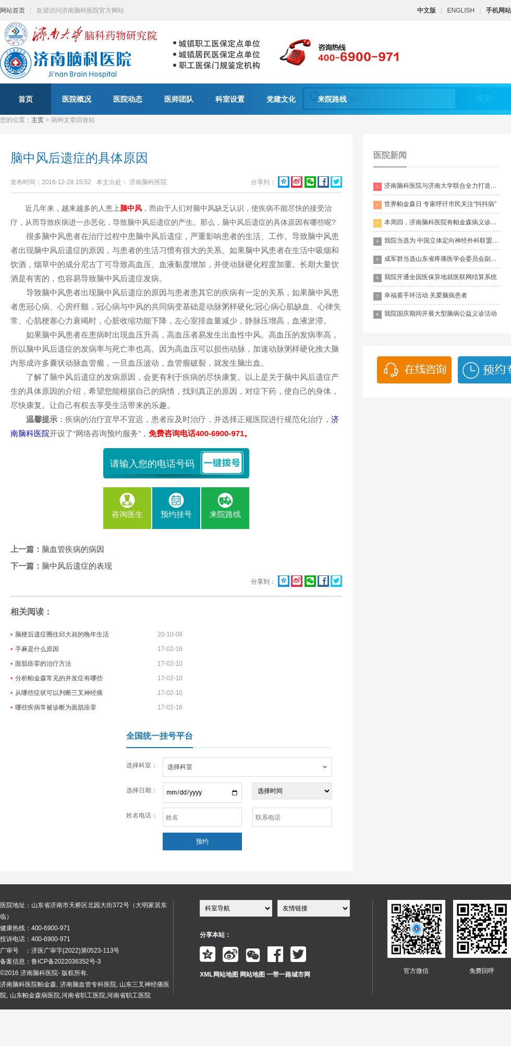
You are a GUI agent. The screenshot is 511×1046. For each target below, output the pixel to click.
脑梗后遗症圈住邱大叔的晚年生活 (62, 634)
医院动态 (127, 99)
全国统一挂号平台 (159, 735)
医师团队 (178, 99)
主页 (37, 120)
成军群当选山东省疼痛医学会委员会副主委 (437, 259)
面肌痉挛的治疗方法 (43, 663)
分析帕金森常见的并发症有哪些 (59, 678)
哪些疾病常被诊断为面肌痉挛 (55, 707)
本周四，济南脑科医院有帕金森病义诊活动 (437, 223)
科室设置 (230, 99)
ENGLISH (461, 10)
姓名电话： (141, 815)
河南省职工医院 (83, 995)
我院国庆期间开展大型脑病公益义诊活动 (435, 314)
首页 (25, 99)
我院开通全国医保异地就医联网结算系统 (435, 277)
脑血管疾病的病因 (73, 549)
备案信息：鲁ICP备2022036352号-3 (50, 961)
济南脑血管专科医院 (88, 984)
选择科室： (141, 765)
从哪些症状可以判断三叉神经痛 (59, 692)
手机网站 (498, 10)
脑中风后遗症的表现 (77, 565)
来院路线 (332, 99)
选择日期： (141, 790)
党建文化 (281, 99)
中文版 (426, 10)
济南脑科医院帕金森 (28, 984)
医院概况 (76, 99)
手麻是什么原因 (37, 649)
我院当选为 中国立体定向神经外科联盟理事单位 (437, 241)
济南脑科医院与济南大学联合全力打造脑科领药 (437, 186)
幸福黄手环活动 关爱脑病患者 (420, 296)
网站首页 (12, 10)
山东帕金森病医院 (35, 995)
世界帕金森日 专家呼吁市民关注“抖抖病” (434, 204)
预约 (202, 841)
